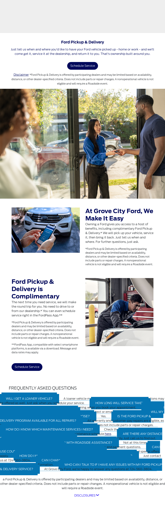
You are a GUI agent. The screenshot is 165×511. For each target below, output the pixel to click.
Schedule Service (82, 65)
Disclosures (84, 495)
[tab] (81, 414)
